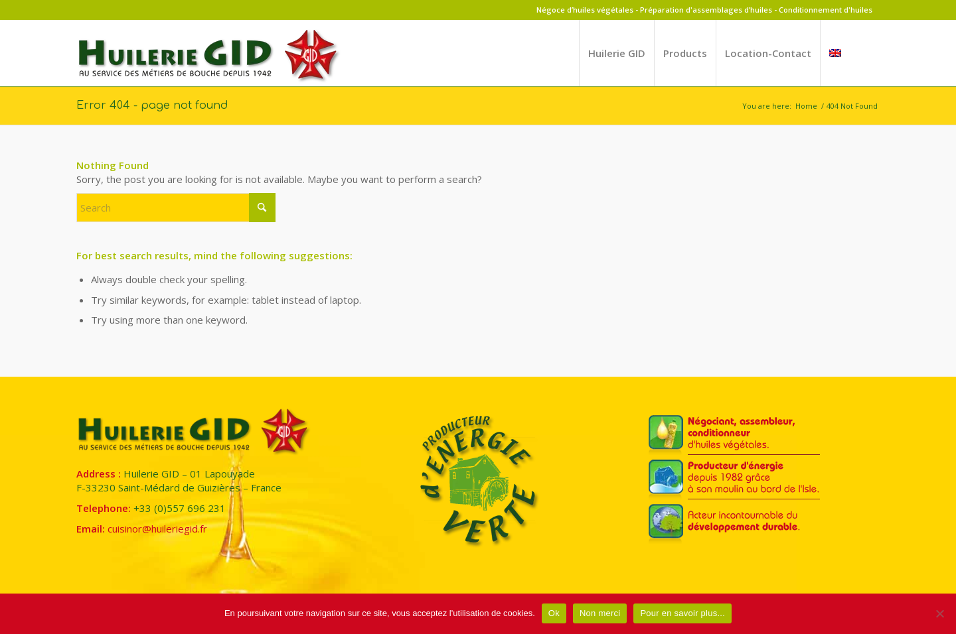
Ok (554, 613)
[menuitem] (616, 53)
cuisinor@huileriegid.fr (157, 528)
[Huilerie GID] (209, 61)
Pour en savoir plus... (682, 613)
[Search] (176, 207)
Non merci (600, 613)
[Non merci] (939, 613)
